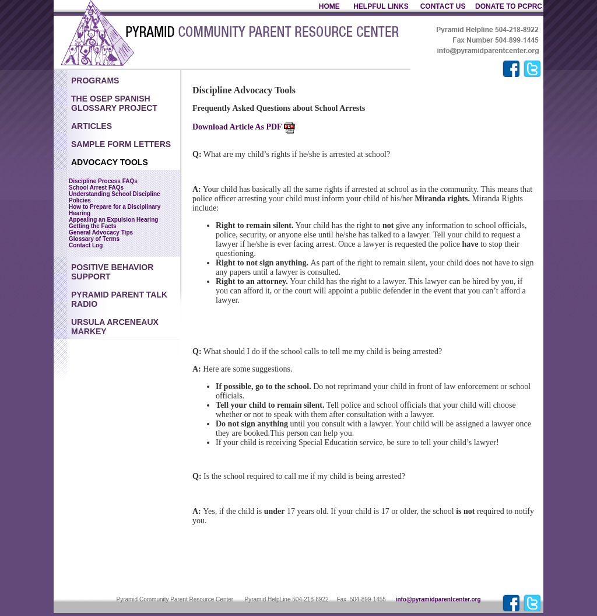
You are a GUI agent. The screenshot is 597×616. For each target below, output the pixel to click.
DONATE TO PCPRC (508, 6)
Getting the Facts (93, 226)
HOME (329, 6)
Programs (95, 80)
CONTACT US (443, 6)
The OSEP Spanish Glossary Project (114, 103)
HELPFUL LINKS (381, 6)
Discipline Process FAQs (103, 181)
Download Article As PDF (243, 127)
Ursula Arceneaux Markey (115, 326)
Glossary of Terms (94, 239)
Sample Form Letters (121, 144)
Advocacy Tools (109, 162)
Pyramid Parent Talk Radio (119, 299)
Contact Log (86, 245)
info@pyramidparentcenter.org (438, 599)
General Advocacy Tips (101, 232)
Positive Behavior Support (112, 271)
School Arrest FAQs (96, 187)
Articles (91, 126)
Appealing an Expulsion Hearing (113, 219)
